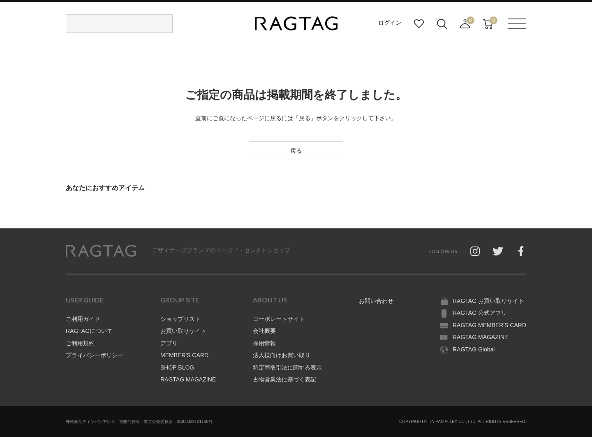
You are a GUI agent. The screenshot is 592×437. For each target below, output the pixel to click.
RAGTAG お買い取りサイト (488, 301)
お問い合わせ (376, 301)
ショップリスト (180, 319)
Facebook (521, 251)
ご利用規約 (80, 343)
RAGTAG (101, 251)
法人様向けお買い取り (281, 355)
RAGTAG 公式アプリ (480, 312)
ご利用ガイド (83, 319)
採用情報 (264, 343)
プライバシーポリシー (94, 355)
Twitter (498, 251)
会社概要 (264, 331)
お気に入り (419, 24)
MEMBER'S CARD (184, 355)
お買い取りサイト (183, 331)
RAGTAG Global (474, 349)
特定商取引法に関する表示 (287, 367)
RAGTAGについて (89, 331)
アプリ (169, 343)
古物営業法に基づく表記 (284, 379)
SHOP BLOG (177, 367)
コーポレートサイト (279, 319)
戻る (296, 150)
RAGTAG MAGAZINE (188, 379)
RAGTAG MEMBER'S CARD (489, 325)
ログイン (389, 22)
